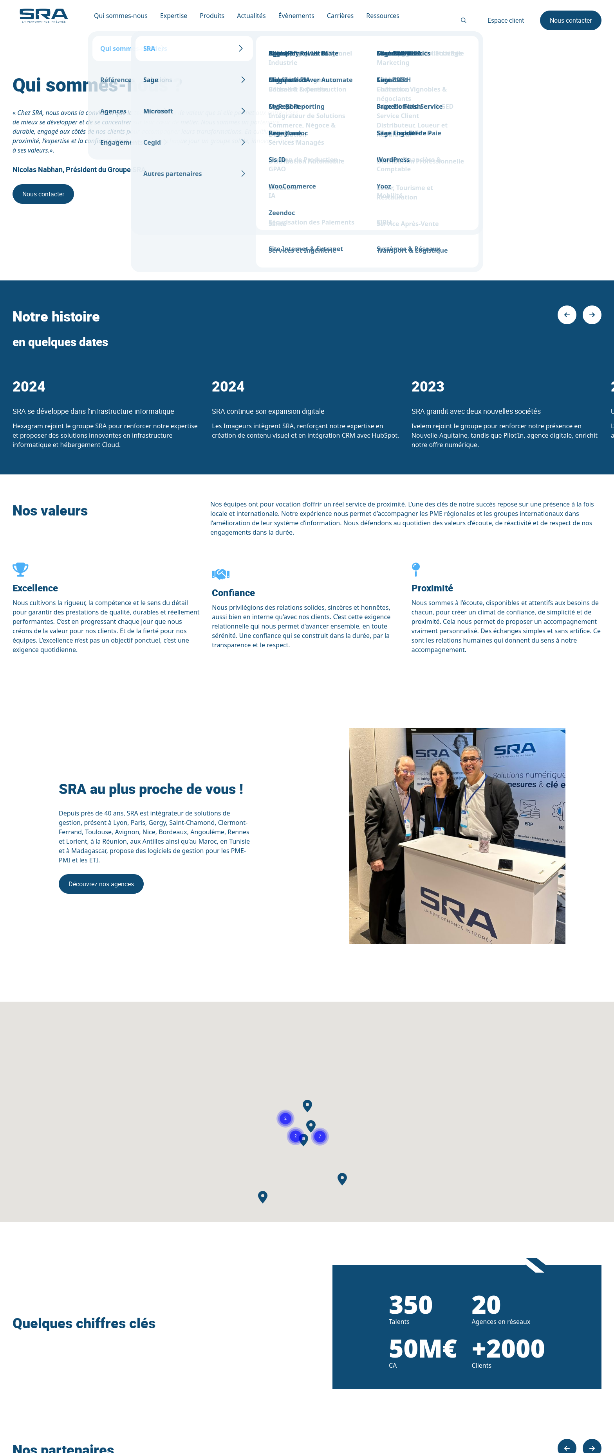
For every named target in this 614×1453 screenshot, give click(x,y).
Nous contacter (571, 20)
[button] (295, 1136)
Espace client (506, 20)
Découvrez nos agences (101, 884)
